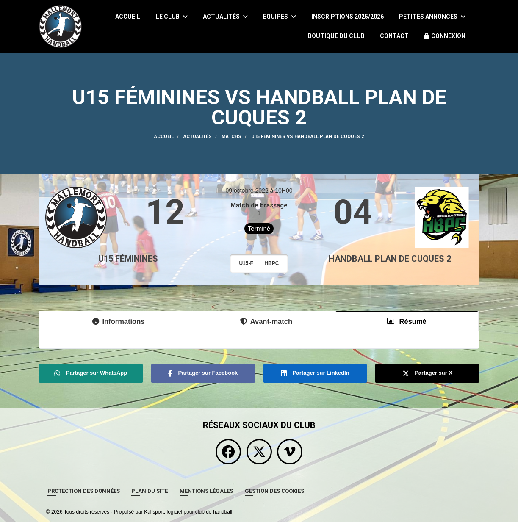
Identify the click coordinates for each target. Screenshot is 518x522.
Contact (394, 36)
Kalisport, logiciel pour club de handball (188, 512)
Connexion (444, 36)
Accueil (127, 16)
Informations (118, 321)
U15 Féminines (128, 259)
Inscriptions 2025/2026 (347, 16)
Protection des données (83, 491)
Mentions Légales (206, 491)
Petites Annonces (432, 16)
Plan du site (149, 491)
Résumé (407, 321)
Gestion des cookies (274, 491)
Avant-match (266, 321)
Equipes (279, 16)
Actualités (225, 16)
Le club (172, 16)
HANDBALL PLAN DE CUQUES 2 (390, 259)
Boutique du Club (336, 36)
